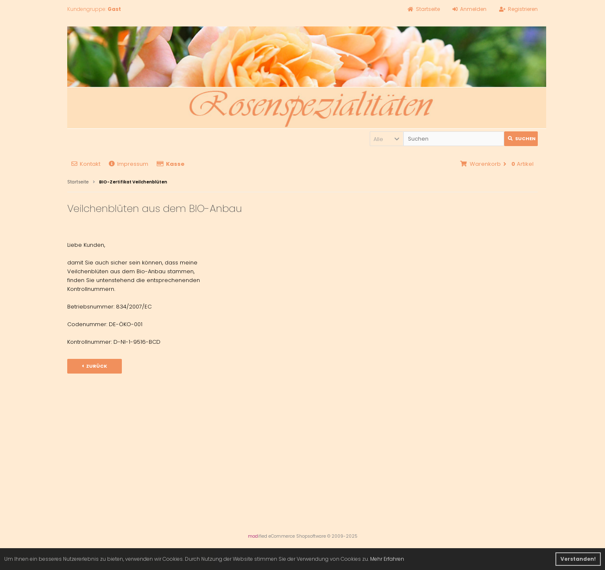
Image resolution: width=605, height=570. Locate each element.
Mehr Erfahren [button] (387, 558)
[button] (386, 138)
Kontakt (85, 164)
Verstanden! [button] (578, 558)
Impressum (128, 164)
